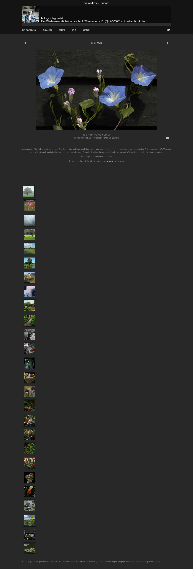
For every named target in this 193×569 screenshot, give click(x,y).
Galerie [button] (63, 30)
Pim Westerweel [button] (30, 30)
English (168, 30)
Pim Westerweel (91, 3)
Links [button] (75, 30)
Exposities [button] (48, 30)
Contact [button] (87, 30)
